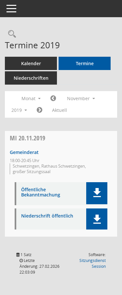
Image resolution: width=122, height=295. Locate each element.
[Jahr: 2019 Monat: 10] (53, 98)
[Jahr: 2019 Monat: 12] (39, 110)
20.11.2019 (27, 138)
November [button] (81, 98)
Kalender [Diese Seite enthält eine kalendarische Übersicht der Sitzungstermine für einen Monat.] (31, 63)
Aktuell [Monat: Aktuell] (59, 110)
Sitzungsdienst (92, 263)
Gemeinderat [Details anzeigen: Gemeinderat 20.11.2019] (24, 152)
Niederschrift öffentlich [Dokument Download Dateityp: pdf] (47, 216)
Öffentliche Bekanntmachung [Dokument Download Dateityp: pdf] (40, 192)
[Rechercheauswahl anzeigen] (10, 34)
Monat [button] (31, 98)
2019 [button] (19, 110)
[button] (96, 193)
